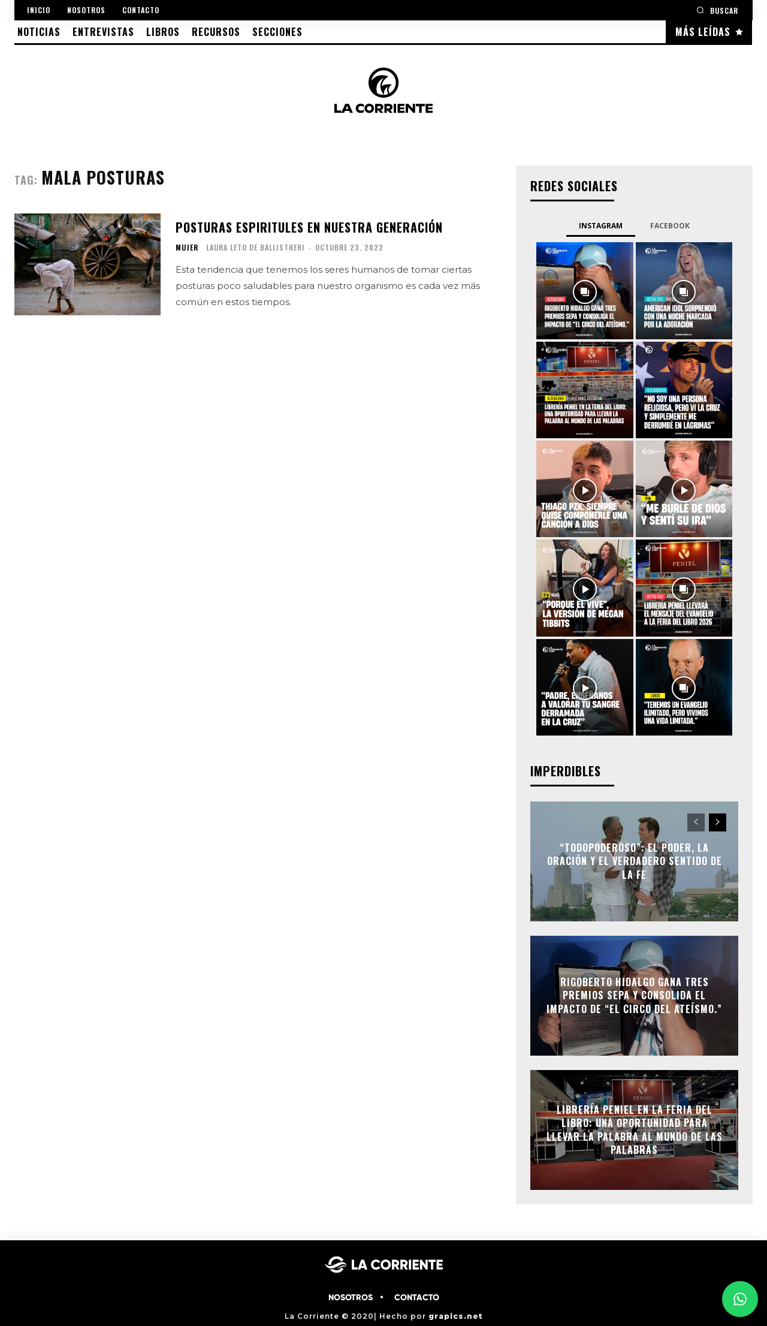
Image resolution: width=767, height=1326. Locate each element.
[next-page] (717, 822)
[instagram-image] (584, 290)
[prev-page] (696, 822)
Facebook (670, 226)
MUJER (187, 247)
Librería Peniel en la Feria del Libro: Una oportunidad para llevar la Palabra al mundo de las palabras (634, 1129)
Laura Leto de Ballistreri (255, 247)
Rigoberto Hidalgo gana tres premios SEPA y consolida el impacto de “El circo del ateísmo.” (634, 995)
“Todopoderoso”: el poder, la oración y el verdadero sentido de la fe (634, 861)
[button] (717, 10)
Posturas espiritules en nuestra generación (309, 227)
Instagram (601, 226)
